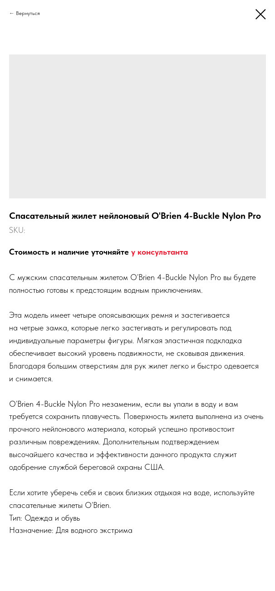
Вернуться (28, 13)
